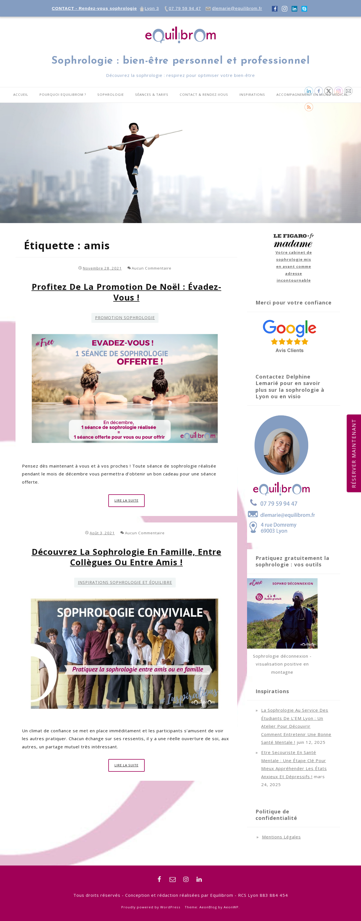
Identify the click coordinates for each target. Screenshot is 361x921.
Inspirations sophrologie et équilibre (125, 582)
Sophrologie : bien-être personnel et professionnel (180, 61)
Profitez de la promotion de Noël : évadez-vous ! (126, 292)
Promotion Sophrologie (125, 317)
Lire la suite (130, 502)
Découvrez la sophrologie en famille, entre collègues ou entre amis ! (126, 557)
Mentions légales (281, 837)
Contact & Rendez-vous (204, 94)
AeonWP (231, 907)
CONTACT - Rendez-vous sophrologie (94, 8)
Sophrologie (110, 94)
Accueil (20, 94)
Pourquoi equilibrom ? (62, 94)
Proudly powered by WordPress (150, 907)
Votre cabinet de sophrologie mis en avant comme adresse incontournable (294, 266)
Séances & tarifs (151, 94)
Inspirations (252, 94)
